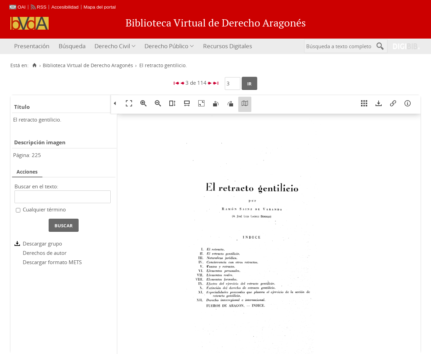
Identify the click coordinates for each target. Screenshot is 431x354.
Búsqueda (72, 46)
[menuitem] (32, 46)
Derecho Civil (112, 46)
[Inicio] (34, 65)
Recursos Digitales (227, 46)
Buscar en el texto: (36, 186)
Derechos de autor (45, 252)
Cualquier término (44, 209)
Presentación (31, 46)
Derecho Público (166, 46)
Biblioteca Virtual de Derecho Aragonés (88, 65)
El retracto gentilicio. (37, 119)
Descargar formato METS (52, 262)
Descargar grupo (42, 243)
